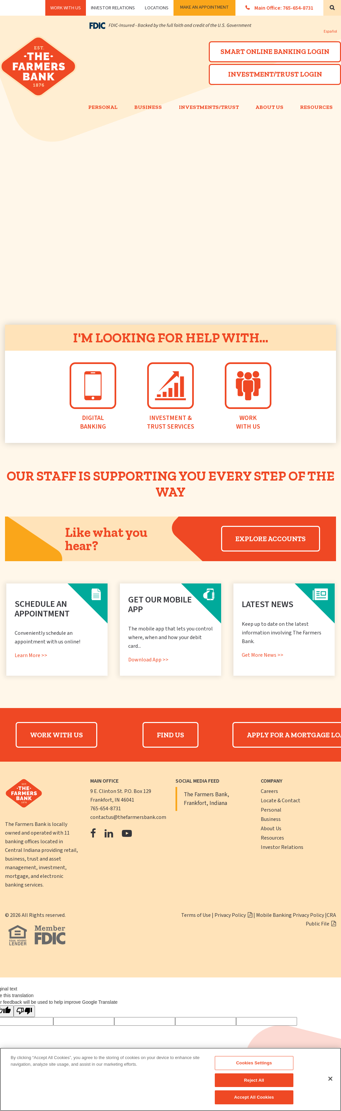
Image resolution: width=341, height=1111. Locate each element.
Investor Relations (113, 7)
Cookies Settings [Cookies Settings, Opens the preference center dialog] (254, 1062)
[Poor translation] (24, 1011)
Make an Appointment (204, 7)
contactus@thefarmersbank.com (128, 817)
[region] (170, 1079)
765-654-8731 (105, 808)
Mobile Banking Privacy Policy (290, 915)
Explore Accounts (270, 539)
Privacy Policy (230, 915)
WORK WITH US (65, 7)
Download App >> (148, 659)
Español (330, 31)
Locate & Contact (280, 800)
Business (148, 107)
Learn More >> (31, 655)
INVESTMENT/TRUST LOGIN (275, 74)
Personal (103, 107)
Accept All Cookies (254, 1097)
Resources (272, 838)
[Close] (330, 1078)
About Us (269, 107)
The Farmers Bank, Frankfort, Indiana (206, 798)
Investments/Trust (209, 107)
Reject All (254, 1080)
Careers (269, 791)
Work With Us (56, 735)
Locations (157, 7)
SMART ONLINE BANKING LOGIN (274, 51)
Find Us (170, 735)
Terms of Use (196, 915)
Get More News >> (262, 655)
